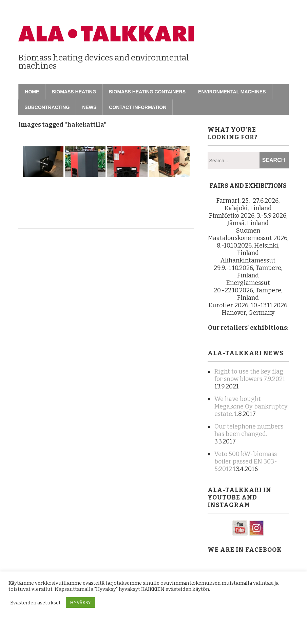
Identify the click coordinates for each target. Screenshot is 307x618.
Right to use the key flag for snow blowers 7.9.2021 (249, 375)
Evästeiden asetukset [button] (35, 603)
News (89, 107)
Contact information (137, 107)
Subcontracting (47, 107)
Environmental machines (232, 91)
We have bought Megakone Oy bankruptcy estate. (251, 406)
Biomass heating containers (147, 91)
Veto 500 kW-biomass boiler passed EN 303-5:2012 (245, 461)
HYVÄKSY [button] (80, 602)
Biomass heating (74, 91)
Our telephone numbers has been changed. (248, 430)
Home (32, 91)
